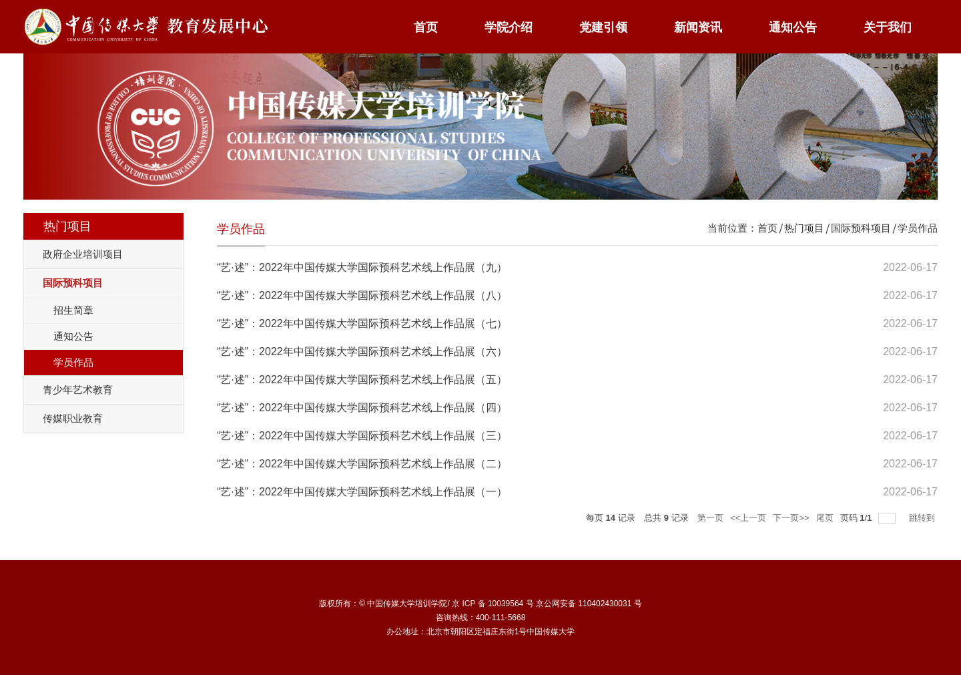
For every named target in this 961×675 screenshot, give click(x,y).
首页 (426, 27)
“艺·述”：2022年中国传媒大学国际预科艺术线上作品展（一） (362, 491)
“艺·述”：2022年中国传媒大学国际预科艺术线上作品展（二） (362, 463)
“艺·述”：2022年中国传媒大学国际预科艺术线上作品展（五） (362, 379)
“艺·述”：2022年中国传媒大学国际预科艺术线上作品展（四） (362, 407)
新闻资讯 (698, 27)
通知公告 (793, 27)
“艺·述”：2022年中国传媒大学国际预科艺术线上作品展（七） (362, 323)
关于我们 (888, 27)
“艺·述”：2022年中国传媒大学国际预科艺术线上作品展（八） (362, 295)
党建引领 (603, 27)
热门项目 (804, 228)
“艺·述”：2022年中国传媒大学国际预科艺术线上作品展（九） (362, 267)
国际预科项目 (861, 228)
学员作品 (918, 228)
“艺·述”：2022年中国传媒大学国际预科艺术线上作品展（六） (362, 351)
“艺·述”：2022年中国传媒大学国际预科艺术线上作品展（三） (362, 435)
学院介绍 (509, 27)
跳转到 (923, 518)
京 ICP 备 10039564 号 (493, 603)
